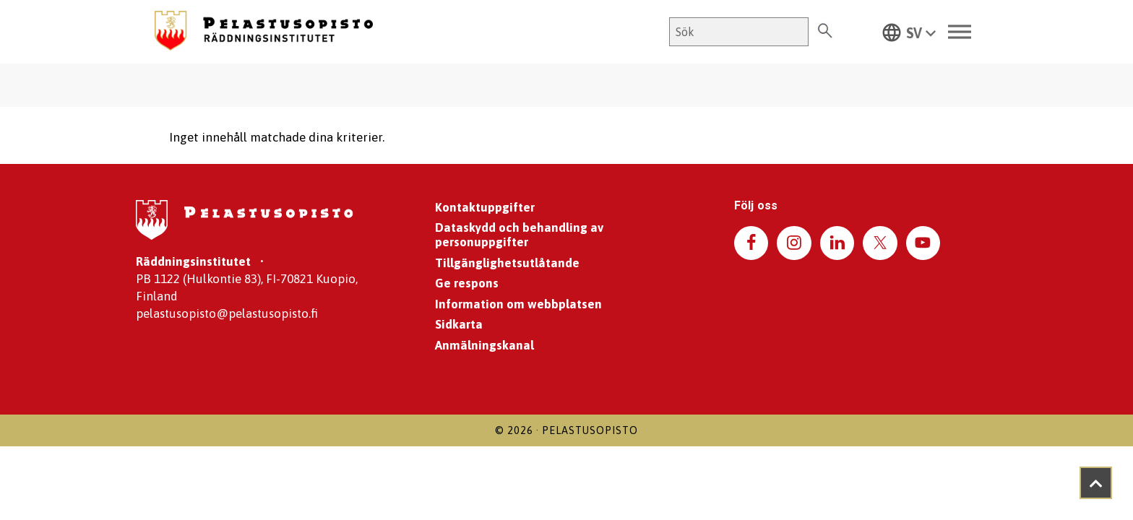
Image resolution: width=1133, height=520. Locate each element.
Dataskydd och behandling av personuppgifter (519, 234)
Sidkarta (459, 324)
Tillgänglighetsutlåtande (507, 263)
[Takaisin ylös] (1096, 483)
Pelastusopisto (590, 430)
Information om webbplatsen (518, 304)
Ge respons (467, 283)
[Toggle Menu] (959, 32)
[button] (909, 32)
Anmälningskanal (484, 345)
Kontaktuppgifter (485, 207)
